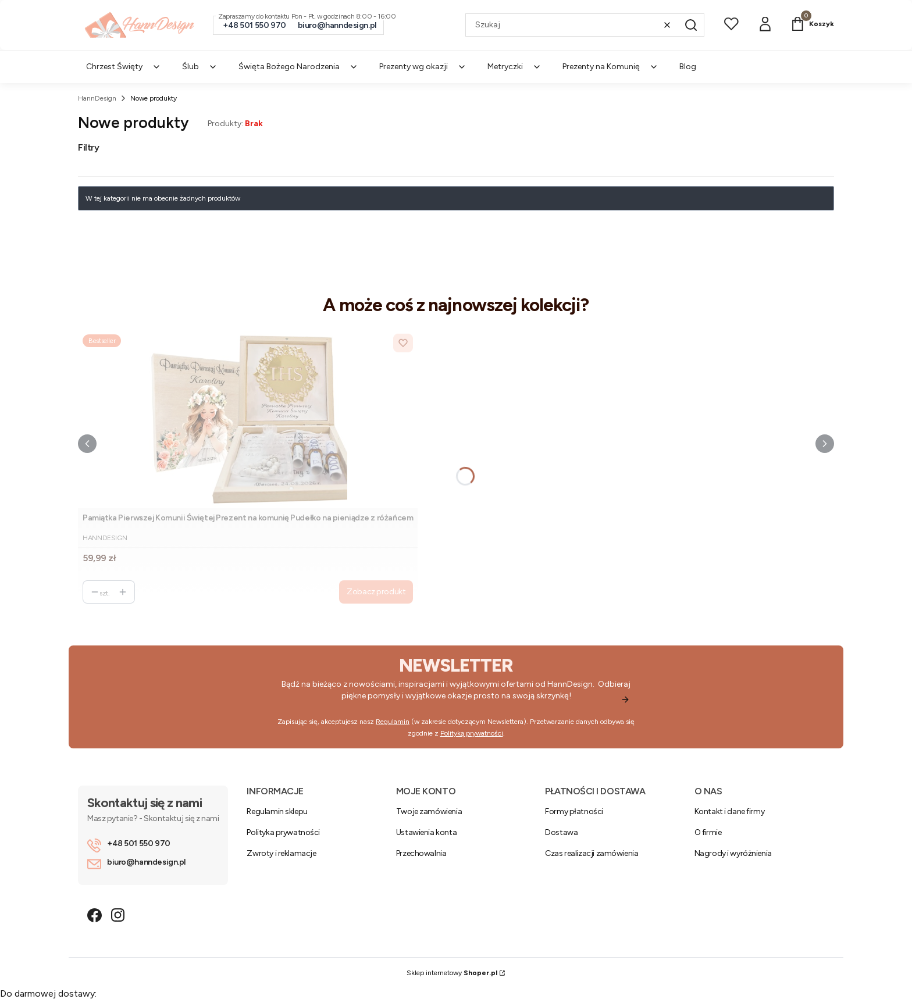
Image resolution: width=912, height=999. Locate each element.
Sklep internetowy (452, 973)
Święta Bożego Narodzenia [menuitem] (298, 67)
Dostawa (561, 832)
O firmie (708, 832)
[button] (691, 25)
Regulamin (392, 722)
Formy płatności (574, 811)
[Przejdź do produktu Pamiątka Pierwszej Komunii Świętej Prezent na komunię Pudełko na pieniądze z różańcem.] (247, 419)
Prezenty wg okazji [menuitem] (422, 67)
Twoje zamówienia (429, 811)
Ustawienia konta (426, 832)
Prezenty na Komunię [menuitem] (610, 67)
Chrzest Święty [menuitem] (123, 67)
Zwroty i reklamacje (281, 853)
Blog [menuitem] (687, 67)
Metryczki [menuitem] (514, 67)
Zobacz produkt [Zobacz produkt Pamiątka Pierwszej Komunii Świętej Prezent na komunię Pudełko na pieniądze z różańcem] (376, 592)
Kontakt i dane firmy (729, 811)
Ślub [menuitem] (200, 67)
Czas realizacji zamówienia (591, 853)
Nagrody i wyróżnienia (733, 853)
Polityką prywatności (471, 733)
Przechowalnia (421, 853)
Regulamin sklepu (277, 811)
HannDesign (97, 98)
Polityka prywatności (283, 832)
